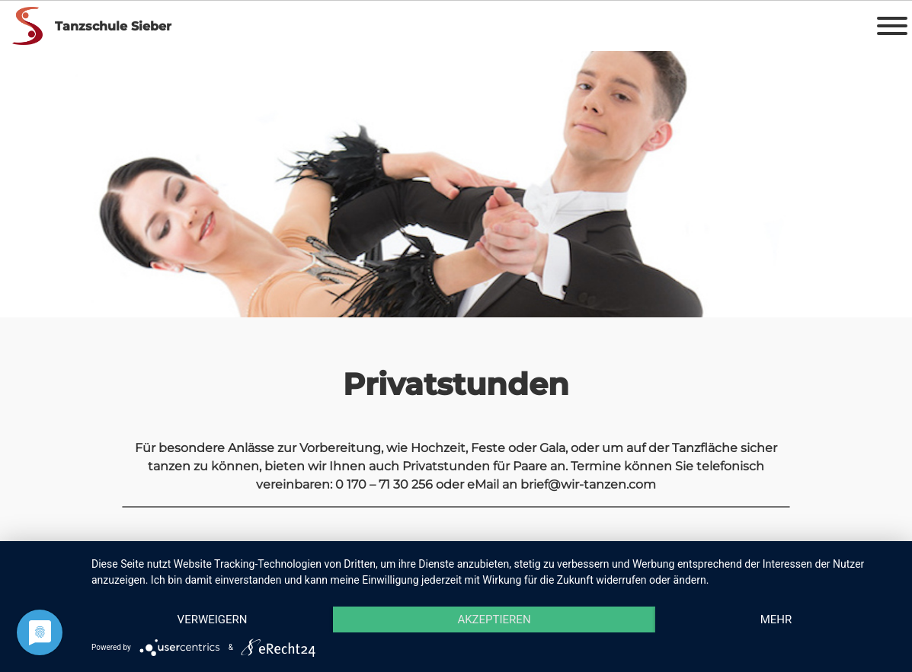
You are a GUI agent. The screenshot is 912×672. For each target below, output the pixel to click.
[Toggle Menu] (892, 26)
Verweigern (213, 619)
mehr (776, 619)
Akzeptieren (493, 619)
